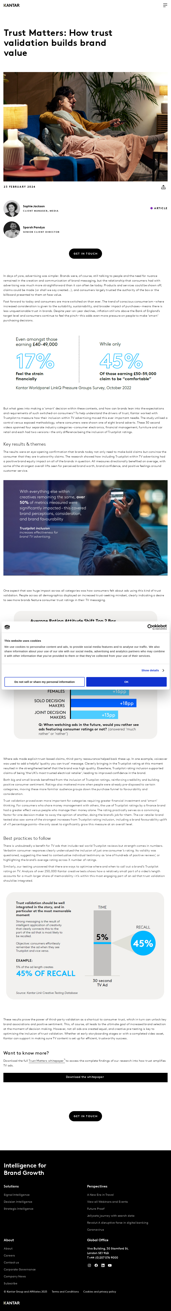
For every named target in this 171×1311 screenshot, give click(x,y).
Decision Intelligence (18, 1202)
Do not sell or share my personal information (44, 681)
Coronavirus (95, 1229)
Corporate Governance (20, 1269)
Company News (15, 1276)
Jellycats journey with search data (111, 1215)
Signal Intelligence (16, 1195)
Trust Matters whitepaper (46, 1060)
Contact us (11, 1262)
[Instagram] (89, 1266)
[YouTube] (103, 1266)
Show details (150, 670)
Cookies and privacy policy (99, 1291)
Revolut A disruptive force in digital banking (117, 1222)
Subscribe (10, 1283)
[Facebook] (96, 1266)
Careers (9, 1255)
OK (126, 681)
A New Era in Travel (100, 1195)
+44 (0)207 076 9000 (103, 1257)
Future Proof (95, 1208)
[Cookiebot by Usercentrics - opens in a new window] (150, 627)
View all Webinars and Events (107, 1202)
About (8, 1248)
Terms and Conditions (65, 1291)
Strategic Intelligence (18, 1208)
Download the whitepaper (85, 1077)
